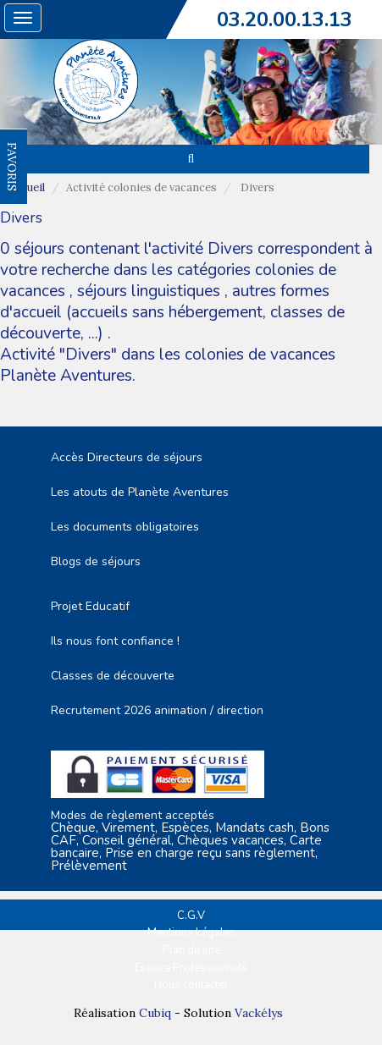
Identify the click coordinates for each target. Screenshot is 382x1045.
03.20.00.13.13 (284, 19)
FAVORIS (11, 166)
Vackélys (259, 1012)
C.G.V (191, 915)
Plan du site (191, 950)
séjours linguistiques (148, 291)
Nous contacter (191, 985)
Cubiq (155, 1012)
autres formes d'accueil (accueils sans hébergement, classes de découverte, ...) (172, 312)
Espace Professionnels (191, 968)
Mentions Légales (191, 932)
